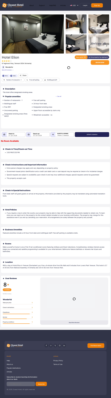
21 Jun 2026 (13, 135)
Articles (9, 372)
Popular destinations (14, 368)
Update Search (99, 134)
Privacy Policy (58, 361)
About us (10, 364)
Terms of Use (57, 364)
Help (8, 361)
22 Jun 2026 (42, 135)
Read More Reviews (74, 322)
